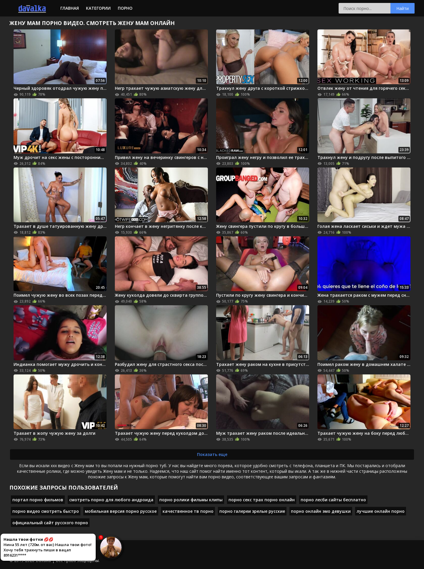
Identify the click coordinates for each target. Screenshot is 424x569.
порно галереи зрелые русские (252, 511)
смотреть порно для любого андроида (111, 499)
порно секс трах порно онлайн (261, 499)
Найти (402, 8)
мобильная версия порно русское (121, 511)
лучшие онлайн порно (381, 511)
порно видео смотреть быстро (45, 511)
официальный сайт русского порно (50, 522)
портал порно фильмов (37, 499)
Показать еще (212, 454)
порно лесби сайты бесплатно (333, 499)
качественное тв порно (188, 511)
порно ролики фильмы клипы (191, 499)
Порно (125, 8)
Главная (69, 8)
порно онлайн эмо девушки (321, 511)
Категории (98, 8)
